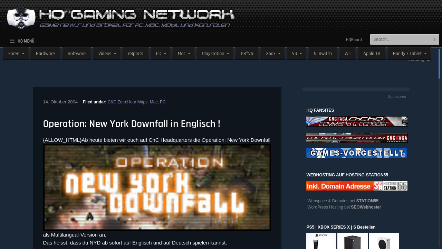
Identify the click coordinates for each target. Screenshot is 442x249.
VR (294, 53)
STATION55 (367, 201)
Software (77, 53)
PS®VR (247, 53)
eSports (135, 53)
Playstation (213, 53)
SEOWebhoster (366, 207)
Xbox (270, 53)
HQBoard (354, 40)
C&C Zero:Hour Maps (127, 102)
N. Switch (323, 53)
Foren (13, 53)
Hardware (45, 53)
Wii (347, 53)
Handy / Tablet (407, 53)
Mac (182, 53)
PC (158, 53)
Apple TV (371, 53)
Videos (104, 53)
